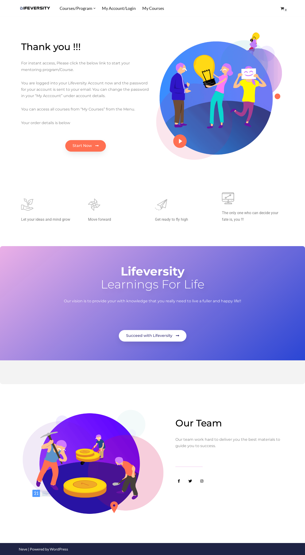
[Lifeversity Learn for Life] (35, 8)
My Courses (153, 8)
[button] (94, 8)
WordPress (59, 549)
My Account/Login (119, 8)
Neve (23, 549)
